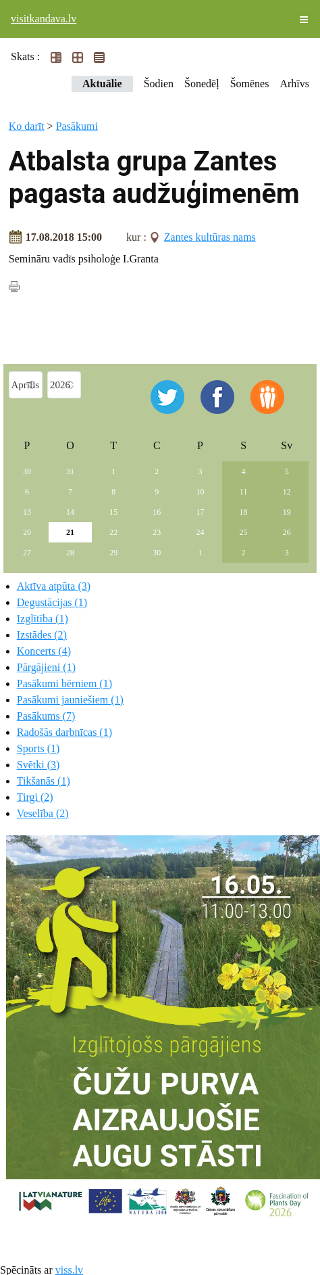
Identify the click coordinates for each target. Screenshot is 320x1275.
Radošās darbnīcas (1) (64, 732)
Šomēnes (249, 83)
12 (287, 491)
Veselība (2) (43, 813)
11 (244, 491)
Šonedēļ (201, 83)
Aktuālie (102, 83)
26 (287, 532)
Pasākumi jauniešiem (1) (70, 699)
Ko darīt (27, 126)
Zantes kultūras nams (210, 237)
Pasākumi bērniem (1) (64, 683)
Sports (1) (38, 748)
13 (27, 512)
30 (27, 471)
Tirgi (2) (35, 797)
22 (113, 532)
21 (70, 532)
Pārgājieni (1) (46, 667)
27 (27, 552)
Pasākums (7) (46, 716)
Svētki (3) (38, 764)
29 (113, 552)
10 (200, 491)
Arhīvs (294, 83)
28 (70, 552)
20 (27, 532)
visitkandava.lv (43, 18)
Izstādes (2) (42, 635)
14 (70, 512)
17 (200, 512)
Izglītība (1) (42, 618)
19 (287, 512)
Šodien (159, 83)
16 (157, 512)
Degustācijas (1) (52, 602)
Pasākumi (77, 126)
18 (244, 512)
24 (200, 532)
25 (244, 532)
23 (157, 532)
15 (113, 512)
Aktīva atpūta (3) (53, 586)
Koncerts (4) (44, 651)
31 (70, 471)
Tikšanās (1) (43, 781)
